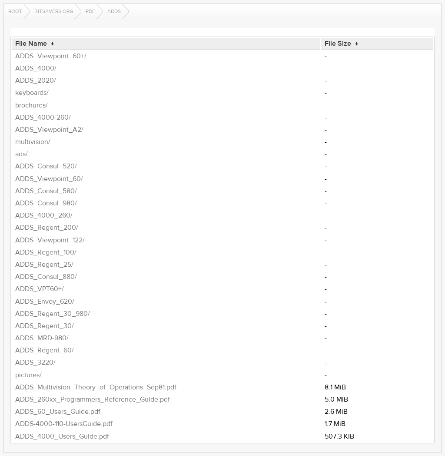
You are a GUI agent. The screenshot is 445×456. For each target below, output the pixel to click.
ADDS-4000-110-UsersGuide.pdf (64, 423)
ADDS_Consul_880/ (46, 276)
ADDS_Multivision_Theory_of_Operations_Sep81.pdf (95, 387)
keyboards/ (32, 92)
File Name (31, 43)
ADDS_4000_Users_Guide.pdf (62, 436)
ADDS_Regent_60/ (44, 350)
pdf (90, 11)
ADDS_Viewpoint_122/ (50, 240)
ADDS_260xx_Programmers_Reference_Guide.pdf (92, 399)
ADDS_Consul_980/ (46, 203)
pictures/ (28, 375)
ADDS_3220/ (35, 362)
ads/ (21, 154)
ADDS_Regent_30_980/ (52, 313)
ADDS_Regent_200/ (46, 227)
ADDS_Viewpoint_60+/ (50, 56)
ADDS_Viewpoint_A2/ (49, 129)
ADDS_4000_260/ (44, 215)
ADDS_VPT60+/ (39, 289)
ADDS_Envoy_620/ (44, 301)
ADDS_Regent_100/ (45, 252)
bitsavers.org (53, 11)
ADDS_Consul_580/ (46, 191)
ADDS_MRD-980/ (42, 338)
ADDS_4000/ (35, 68)
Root (15, 11)
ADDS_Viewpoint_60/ (49, 178)
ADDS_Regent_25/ (44, 264)
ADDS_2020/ (35, 80)
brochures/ (31, 105)
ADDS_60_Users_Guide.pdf (57, 411)
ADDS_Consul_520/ (46, 166)
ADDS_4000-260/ (43, 117)
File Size (338, 43)
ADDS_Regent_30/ (44, 326)
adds (114, 11)
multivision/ (32, 141)
